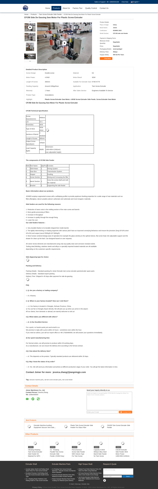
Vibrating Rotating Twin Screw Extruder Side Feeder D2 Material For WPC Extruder (35, 454)
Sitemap (78, 484)
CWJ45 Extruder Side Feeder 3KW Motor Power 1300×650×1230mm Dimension (122, 454)
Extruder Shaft (31, 464)
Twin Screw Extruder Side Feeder (50, 14)
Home (47, 8)
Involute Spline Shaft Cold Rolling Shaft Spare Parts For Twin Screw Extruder (37, 470)
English (136, 2)
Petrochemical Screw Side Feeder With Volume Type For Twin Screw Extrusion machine (78, 454)
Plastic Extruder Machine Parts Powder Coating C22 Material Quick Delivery (63, 479)
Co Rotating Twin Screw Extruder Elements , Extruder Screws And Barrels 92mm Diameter (63, 470)
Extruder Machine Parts (61, 464)
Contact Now (125, 412)
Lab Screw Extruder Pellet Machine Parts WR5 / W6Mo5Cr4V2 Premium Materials (89, 478)
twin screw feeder (67, 380)
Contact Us (104, 8)
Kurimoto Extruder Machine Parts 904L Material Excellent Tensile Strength (63, 475)
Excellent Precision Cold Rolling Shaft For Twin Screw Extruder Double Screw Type (37, 474)
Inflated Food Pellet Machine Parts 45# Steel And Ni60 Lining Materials (89, 470)
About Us (66, 8)
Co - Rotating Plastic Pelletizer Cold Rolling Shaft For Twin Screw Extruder (37, 479)
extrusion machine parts (36, 380)
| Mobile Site (85, 484)
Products (56, 8)
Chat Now (125, 2)
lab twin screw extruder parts (53, 380)
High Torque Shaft (85, 464)
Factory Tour (78, 8)
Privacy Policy (37, 487)
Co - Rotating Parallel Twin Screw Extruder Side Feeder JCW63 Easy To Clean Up (57, 454)
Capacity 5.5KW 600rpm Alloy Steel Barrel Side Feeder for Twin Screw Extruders (100, 454)
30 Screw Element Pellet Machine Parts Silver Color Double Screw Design (90, 474)
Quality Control (91, 8)
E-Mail (71, 484)
